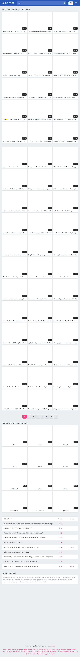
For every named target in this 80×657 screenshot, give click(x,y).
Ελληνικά (75, 652)
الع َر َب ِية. (45, 654)
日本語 (61, 652)
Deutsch (48, 652)
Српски (35, 649)
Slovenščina (24, 652)
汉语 (49, 649)
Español (43, 652)
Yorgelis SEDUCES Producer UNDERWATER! (18, 528)
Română (14, 649)
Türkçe (25, 649)
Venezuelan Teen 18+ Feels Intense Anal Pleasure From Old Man (24, 538)
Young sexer (8, 3)
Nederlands (16, 652)
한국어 (10, 652)
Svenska (19, 649)
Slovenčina (31, 652)
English (74, 649)
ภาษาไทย (5, 652)
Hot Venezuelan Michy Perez (13, 542)
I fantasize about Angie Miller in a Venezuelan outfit (20, 562)
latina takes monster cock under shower (16, 552)
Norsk (53, 649)
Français (69, 649)
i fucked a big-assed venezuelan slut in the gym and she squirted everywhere (28, 557)
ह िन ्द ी (29, 654)
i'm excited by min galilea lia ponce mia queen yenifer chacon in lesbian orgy (28, 524)
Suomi (65, 652)
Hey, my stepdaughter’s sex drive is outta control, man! (21, 547)
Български (55, 652)
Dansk (69, 652)
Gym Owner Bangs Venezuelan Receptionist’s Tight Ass (21, 566)
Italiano (30, 649)
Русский (37, 652)
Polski (9, 649)
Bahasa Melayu (37, 654)
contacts (52, 646)
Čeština (45, 649)
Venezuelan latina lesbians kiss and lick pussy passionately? (23, 533)
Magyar (40, 649)
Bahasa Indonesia (61, 649)
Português (51, 654)
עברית (5, 649)
